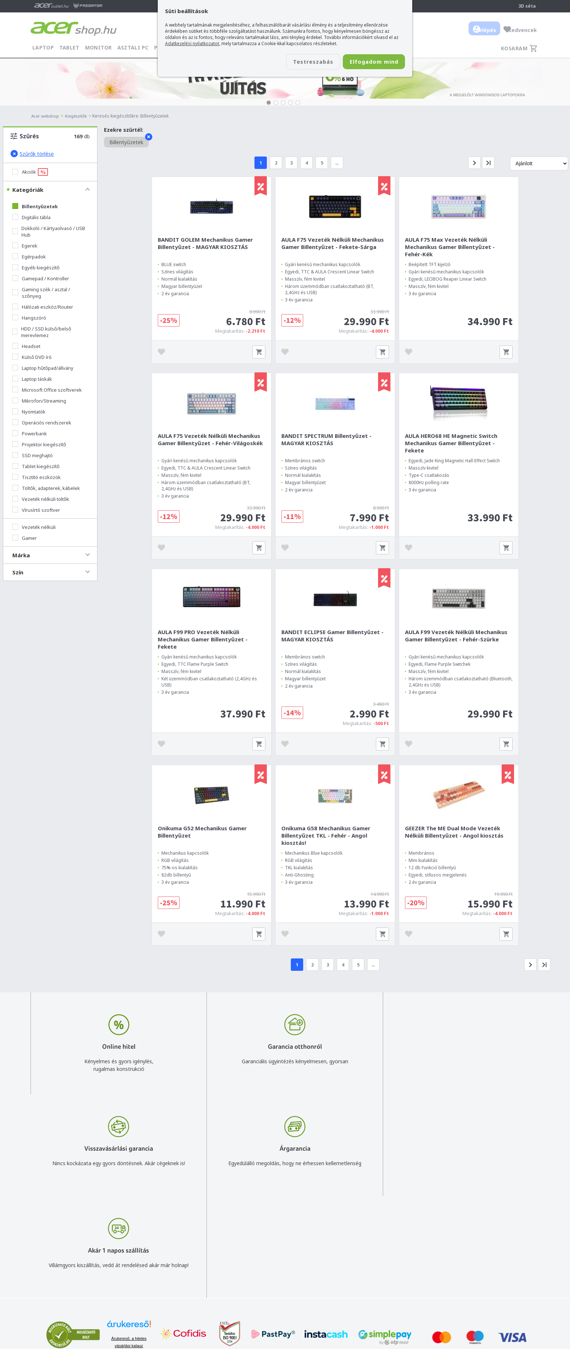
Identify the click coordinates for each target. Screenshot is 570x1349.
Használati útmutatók (382, 1274)
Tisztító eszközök (36, 477)
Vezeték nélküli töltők (40, 499)
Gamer (24, 538)
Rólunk (481, 1253)
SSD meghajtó (32, 455)
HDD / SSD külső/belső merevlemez (41, 332)
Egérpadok (29, 256)
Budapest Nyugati (494, 1242)
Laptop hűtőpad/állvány (42, 368)
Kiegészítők (79, 116)
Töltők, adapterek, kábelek (46, 488)
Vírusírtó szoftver (36, 510)
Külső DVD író (32, 357)
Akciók (30, 172)
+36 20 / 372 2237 (285, 1263)
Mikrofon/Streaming (39, 400)
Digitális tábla (31, 217)
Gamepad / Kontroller (40, 278)
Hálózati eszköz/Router (42, 307)
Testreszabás (299, 62)
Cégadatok (486, 1263)
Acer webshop (46, 116)
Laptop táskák (32, 379)
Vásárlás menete (375, 1242)
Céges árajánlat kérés (290, 1274)
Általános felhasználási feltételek (394, 1253)
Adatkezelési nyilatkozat (384, 1263)
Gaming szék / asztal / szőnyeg (41, 292)
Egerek (24, 245)
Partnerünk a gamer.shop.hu (506, 1294)
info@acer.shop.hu (285, 1242)
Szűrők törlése (32, 153)
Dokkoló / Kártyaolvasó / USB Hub (48, 231)
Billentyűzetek (35, 206)
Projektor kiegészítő (39, 444)
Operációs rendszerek (41, 422)
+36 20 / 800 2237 (285, 1253)
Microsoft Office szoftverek (47, 390)
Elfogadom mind (369, 62)
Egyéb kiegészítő (36, 267)
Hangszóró (29, 317)
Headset (26, 346)
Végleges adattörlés (379, 1295)
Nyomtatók (28, 411)
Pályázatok (369, 1284)
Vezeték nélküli (34, 527)
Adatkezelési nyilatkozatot (192, 43)
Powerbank (29, 433)
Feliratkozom (122, 1276)
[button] (268, 102)
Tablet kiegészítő (36, 466)
